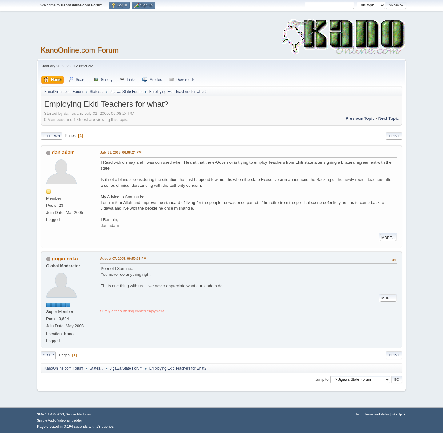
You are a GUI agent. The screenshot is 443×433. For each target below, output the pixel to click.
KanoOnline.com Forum (79, 50)
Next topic (388, 118)
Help (358, 414)
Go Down (51, 136)
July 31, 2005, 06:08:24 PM (121, 152)
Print (394, 136)
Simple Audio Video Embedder (59, 420)
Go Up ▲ (399, 414)
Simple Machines (78, 414)
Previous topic (360, 118)
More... (388, 237)
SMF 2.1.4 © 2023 (50, 414)
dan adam (63, 152)
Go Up (48, 355)
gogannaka (65, 258)
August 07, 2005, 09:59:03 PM (123, 258)
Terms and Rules (377, 414)
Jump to (322, 379)
